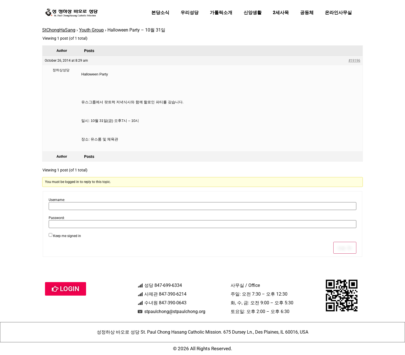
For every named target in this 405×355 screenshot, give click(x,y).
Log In (345, 247)
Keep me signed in (67, 236)
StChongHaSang (58, 30)
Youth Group (91, 30)
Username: (57, 200)
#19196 (354, 60)
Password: (57, 218)
